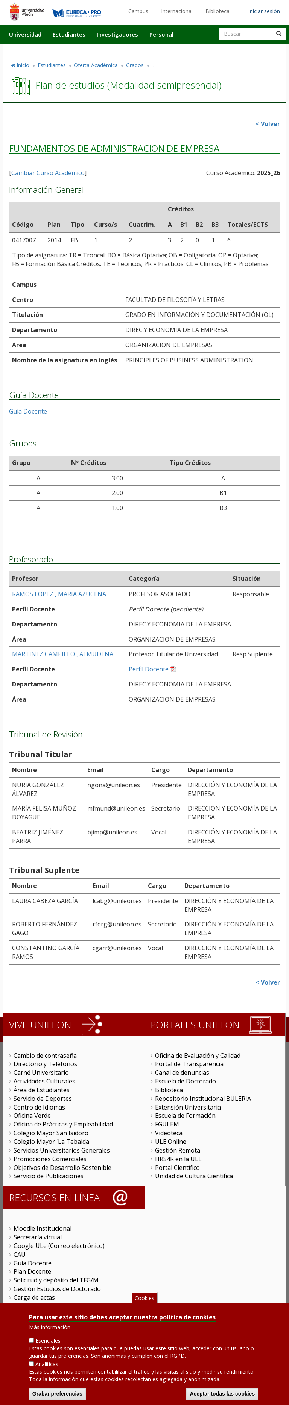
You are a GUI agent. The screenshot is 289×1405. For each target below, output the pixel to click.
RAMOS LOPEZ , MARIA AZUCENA (59, 594)
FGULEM (167, 1124)
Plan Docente (32, 1271)
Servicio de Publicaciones (49, 1176)
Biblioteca (217, 11)
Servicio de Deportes (43, 1098)
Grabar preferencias (57, 1394)
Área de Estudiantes (42, 1090)
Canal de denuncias (182, 1072)
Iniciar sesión (264, 11)
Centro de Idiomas (39, 1107)
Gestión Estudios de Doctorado (57, 1289)
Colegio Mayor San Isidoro (51, 1133)
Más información (49, 1327)
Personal (161, 34)
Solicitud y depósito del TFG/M (56, 1280)
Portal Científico (177, 1167)
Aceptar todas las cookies (222, 1394)
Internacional (177, 11)
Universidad (25, 34)
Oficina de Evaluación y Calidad (197, 1055)
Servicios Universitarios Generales (62, 1150)
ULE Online (170, 1141)
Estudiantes (69, 34)
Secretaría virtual (38, 1237)
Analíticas (46, 1364)
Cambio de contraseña (45, 1055)
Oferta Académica (96, 65)
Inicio (23, 65)
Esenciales (48, 1340)
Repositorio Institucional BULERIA (203, 1098)
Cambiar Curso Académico (48, 173)
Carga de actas (34, 1297)
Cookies (144, 1298)
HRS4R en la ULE (178, 1159)
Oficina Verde (32, 1115)
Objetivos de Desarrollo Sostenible (62, 1167)
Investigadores (117, 34)
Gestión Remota (177, 1150)
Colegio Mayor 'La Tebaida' (52, 1141)
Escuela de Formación (185, 1115)
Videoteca (169, 1133)
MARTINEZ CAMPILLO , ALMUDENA (62, 654)
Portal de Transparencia (189, 1064)
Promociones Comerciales (50, 1159)
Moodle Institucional (42, 1228)
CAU (20, 1254)
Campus (138, 11)
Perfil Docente (149, 669)
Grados (135, 65)
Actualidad (199, 50)
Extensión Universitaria (188, 1107)
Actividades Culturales (44, 1081)
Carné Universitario (41, 1072)
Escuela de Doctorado (185, 1081)
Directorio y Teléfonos (45, 1064)
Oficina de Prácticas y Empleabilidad (63, 1124)
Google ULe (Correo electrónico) (59, 1246)
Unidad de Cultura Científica (194, 1176)
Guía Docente (28, 411)
